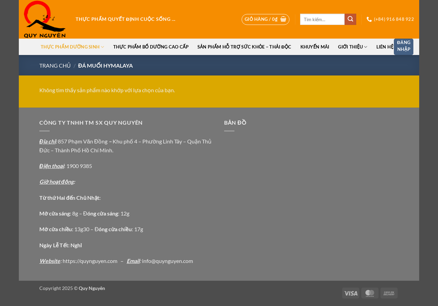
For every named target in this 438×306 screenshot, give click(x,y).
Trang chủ (55, 65)
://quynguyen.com (96, 261)
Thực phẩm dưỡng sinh (72, 47)
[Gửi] (350, 19)
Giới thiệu (352, 47)
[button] (265, 19)
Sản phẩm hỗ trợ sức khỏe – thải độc (244, 47)
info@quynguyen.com (167, 261)
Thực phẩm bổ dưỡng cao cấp (151, 47)
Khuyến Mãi (315, 47)
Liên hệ (385, 47)
